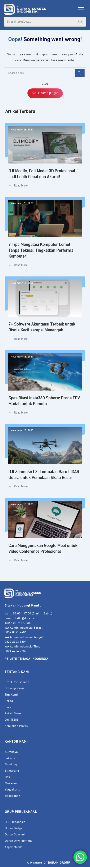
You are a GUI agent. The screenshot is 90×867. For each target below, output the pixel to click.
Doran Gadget (14, 828)
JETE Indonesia (15, 822)
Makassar (11, 783)
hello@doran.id (25, 618)
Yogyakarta (12, 789)
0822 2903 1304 (15, 641)
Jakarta (10, 758)
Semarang (12, 770)
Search (80, 21)
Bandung (11, 764)
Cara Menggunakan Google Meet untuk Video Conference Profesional (45, 533)
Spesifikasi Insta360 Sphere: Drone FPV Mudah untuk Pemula (45, 385)
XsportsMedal (14, 847)
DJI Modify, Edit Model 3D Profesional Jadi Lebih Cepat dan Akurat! (45, 158)
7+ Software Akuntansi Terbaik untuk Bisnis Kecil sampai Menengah (45, 311)
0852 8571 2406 (15, 632)
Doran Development (18, 840)
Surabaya (11, 751)
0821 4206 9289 (15, 651)
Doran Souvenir (15, 834)
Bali (7, 777)
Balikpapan (12, 795)
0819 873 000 (22, 622)
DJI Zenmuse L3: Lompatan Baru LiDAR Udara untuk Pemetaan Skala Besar (45, 459)
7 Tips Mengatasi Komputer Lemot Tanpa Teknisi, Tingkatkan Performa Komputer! (45, 235)
